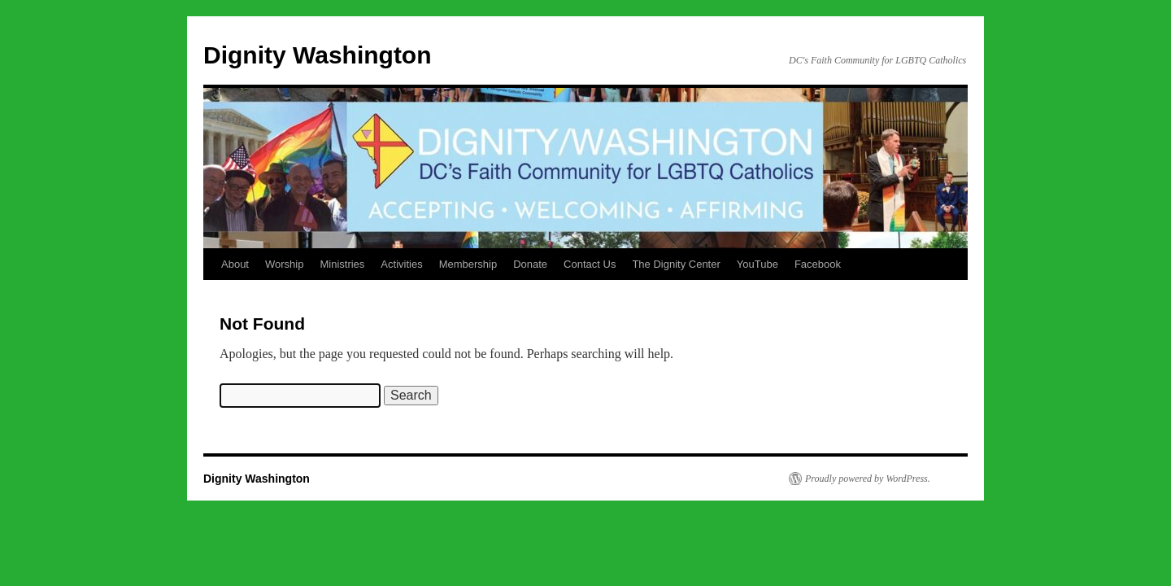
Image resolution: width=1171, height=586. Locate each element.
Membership (468, 264)
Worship (284, 264)
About (235, 264)
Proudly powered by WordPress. (867, 478)
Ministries (342, 264)
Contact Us (590, 264)
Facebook (817, 264)
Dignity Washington (317, 55)
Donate (530, 264)
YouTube (757, 264)
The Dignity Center (676, 264)
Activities (401, 264)
